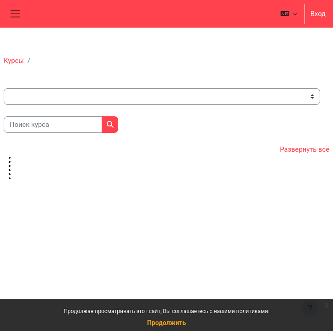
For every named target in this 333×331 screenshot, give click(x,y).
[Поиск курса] (53, 124)
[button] (288, 14)
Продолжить (166, 322)
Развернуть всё (304, 149)
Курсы (14, 61)
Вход (318, 14)
